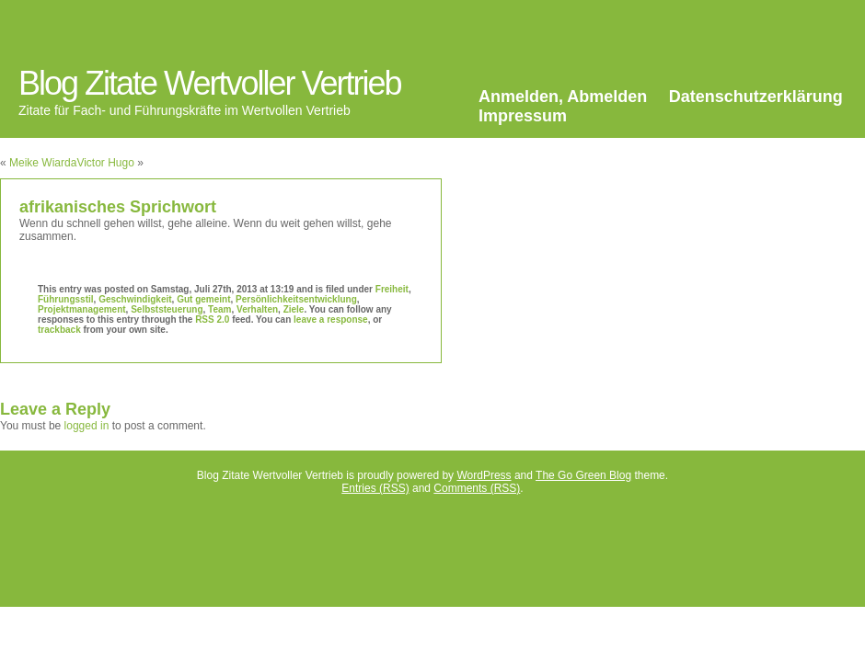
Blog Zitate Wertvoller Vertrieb (209, 83)
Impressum (523, 116)
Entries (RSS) (375, 488)
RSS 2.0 (212, 319)
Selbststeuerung (166, 309)
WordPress (483, 475)
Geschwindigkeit (134, 299)
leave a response (331, 319)
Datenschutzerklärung (756, 96)
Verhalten (257, 309)
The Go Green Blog (583, 475)
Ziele (294, 309)
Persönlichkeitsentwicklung (296, 299)
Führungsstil (66, 299)
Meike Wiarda (42, 162)
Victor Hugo (104, 162)
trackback (59, 330)
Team (219, 309)
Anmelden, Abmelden (563, 96)
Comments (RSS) (476, 488)
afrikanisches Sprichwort (117, 207)
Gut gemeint (203, 299)
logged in (87, 425)
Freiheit (392, 289)
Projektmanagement (82, 309)
